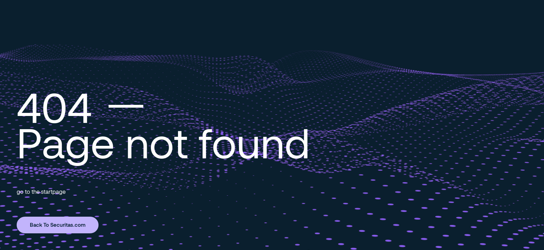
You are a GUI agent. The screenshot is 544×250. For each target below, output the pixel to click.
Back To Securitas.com (57, 225)
